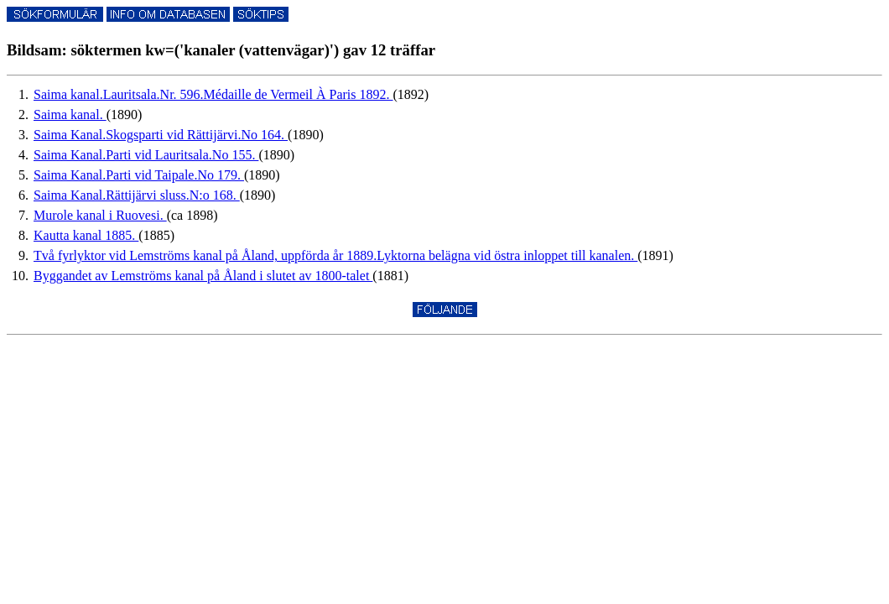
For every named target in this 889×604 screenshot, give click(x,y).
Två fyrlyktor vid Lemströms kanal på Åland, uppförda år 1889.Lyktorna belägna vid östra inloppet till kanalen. (335, 255)
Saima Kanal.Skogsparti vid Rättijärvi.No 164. (161, 135)
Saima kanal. (70, 114)
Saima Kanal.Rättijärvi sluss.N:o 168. (137, 195)
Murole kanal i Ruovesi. (100, 215)
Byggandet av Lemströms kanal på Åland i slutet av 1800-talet (203, 275)
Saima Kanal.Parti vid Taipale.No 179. (139, 175)
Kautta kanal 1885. (86, 235)
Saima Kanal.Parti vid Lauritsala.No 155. (146, 155)
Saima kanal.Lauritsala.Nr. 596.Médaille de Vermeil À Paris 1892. (213, 94)
